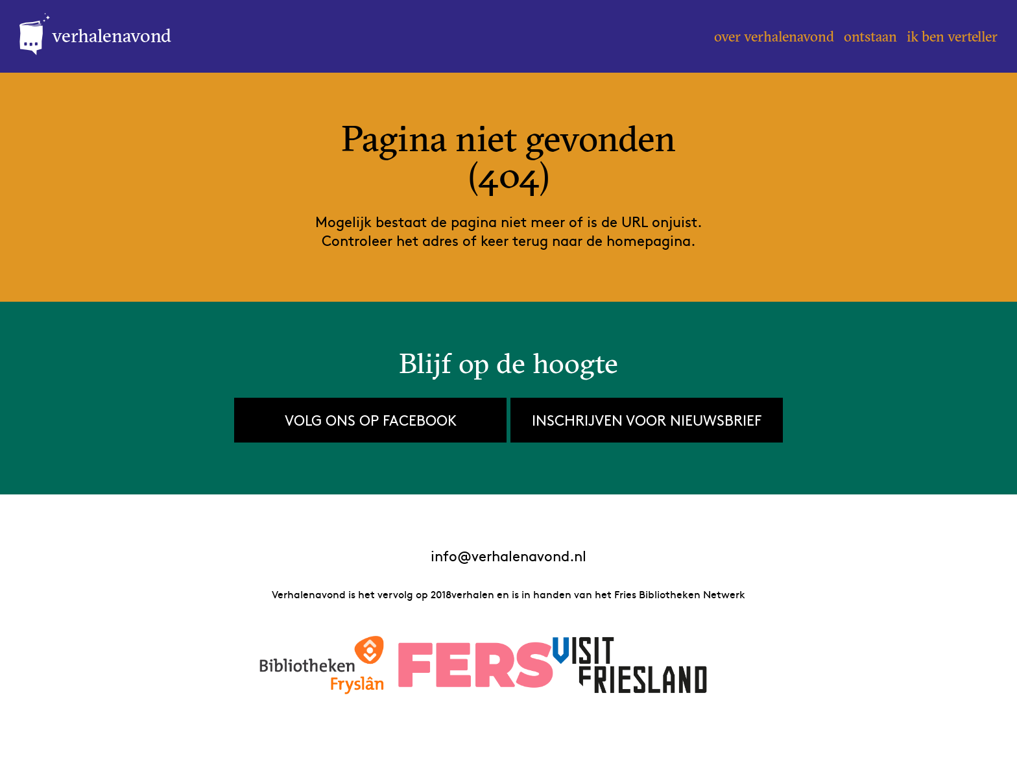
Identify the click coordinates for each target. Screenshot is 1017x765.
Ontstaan (870, 36)
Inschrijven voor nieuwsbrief (646, 420)
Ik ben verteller (952, 36)
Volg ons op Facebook (371, 420)
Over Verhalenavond (774, 36)
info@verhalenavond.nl (508, 555)
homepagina (648, 240)
